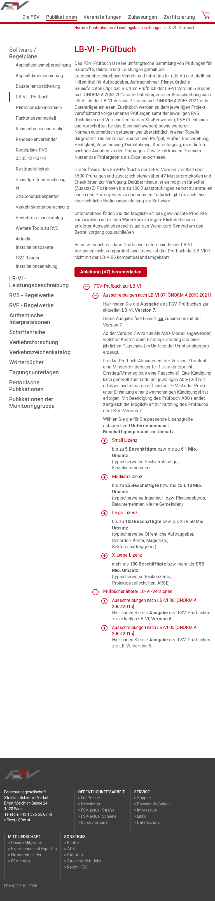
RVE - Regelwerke (31, 305)
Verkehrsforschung (33, 342)
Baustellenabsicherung (38, 86)
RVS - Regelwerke (31, 295)
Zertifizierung (179, 17)
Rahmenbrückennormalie (40, 128)
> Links (140, 816)
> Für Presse (89, 798)
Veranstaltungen (102, 17)
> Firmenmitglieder (24, 855)
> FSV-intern (19, 861)
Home (79, 27)
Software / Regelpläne (23, 53)
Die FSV (31, 17)
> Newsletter (89, 804)
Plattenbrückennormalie (39, 107)
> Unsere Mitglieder (25, 842)
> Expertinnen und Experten (32, 848)
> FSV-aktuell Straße (96, 810)
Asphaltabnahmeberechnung (43, 65)
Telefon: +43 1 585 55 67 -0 (28, 814)
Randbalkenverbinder (36, 139)
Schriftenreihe (27, 332)
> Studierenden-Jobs (82, 861)
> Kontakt (72, 842)
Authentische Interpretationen (29, 318)
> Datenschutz (147, 822)
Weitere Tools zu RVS (37, 228)
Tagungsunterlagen (34, 372)
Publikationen (61, 17)
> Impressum (145, 810)
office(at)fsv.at (17, 820)
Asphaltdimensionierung (39, 75)
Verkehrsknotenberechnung (42, 207)
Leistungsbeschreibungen (140, 27)
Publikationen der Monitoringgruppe (32, 402)
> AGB (69, 848)
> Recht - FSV (76, 867)
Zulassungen (142, 17)
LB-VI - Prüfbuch (32, 97)
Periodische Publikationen (26, 385)
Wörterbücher (26, 362)
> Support (142, 798)
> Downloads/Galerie (152, 804)
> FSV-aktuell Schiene (97, 816)
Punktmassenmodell (36, 118)
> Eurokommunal (93, 822)
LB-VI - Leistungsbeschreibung (39, 281)
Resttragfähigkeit (33, 169)
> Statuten (73, 855)
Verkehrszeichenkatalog (39, 217)
